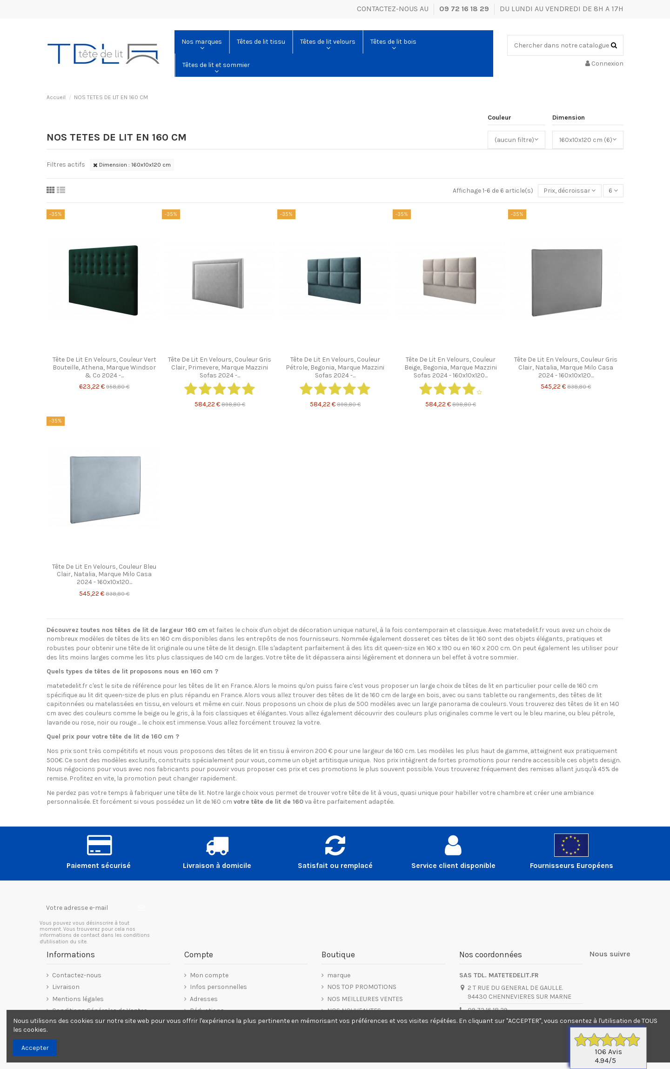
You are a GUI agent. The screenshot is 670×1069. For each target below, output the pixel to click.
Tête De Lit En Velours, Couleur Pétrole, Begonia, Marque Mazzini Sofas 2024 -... (335, 367)
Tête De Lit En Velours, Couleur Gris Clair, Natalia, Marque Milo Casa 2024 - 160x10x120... (565, 367)
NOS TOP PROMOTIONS (361, 987)
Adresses (204, 999)
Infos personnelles (218, 987)
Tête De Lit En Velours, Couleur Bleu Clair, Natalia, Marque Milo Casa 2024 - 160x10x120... (104, 574)
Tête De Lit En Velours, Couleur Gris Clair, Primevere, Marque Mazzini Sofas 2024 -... (219, 367)
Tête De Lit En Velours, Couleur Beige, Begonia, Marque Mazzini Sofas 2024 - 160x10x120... (450, 367)
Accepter (35, 1048)
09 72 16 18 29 (465, 8)
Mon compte (209, 975)
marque (338, 975)
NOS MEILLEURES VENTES (365, 999)
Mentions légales (78, 999)
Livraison (66, 987)
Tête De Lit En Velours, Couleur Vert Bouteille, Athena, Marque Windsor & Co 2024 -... (104, 367)
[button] (201, 42)
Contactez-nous (76, 975)
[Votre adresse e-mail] (86, 908)
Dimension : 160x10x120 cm (132, 164)
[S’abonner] (141, 908)
